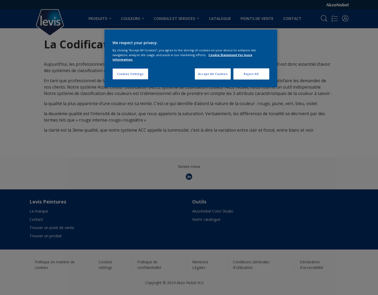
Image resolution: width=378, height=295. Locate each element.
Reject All (251, 74)
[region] (190, 58)
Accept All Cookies (213, 74)
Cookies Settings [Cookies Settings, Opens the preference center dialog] (130, 74)
